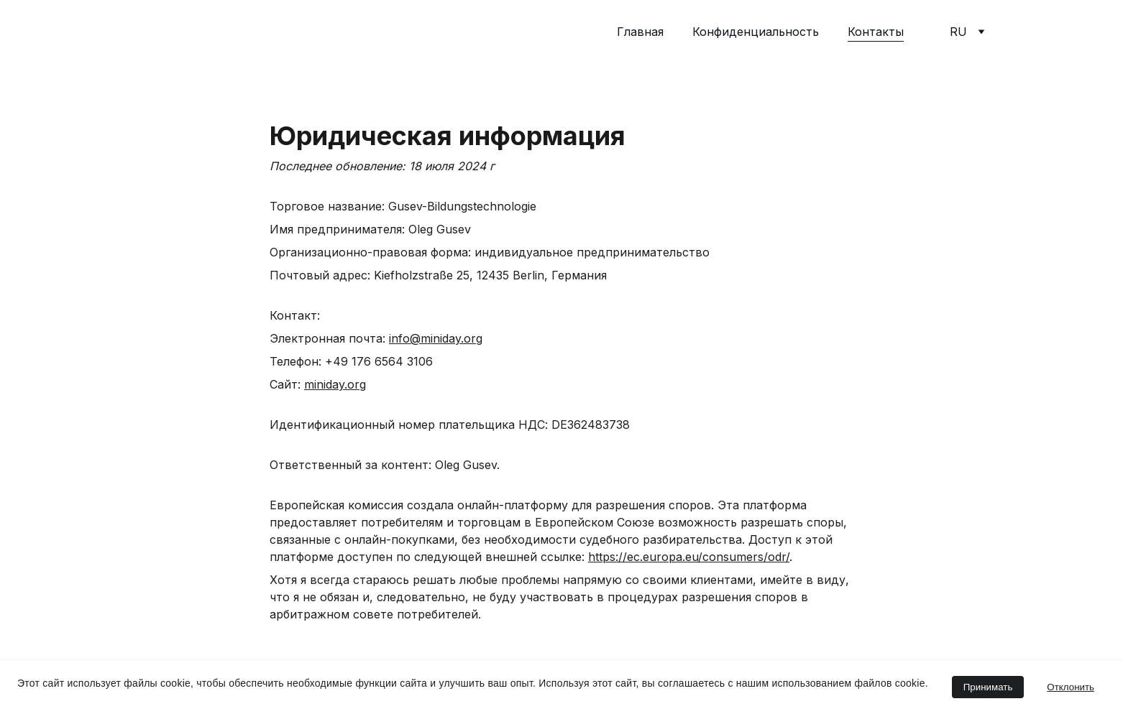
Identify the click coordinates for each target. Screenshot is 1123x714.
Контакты (876, 31)
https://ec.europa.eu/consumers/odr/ (688, 558)
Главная (640, 31)
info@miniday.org (435, 340)
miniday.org (335, 386)
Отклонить (1070, 687)
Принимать (988, 687)
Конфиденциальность (755, 31)
